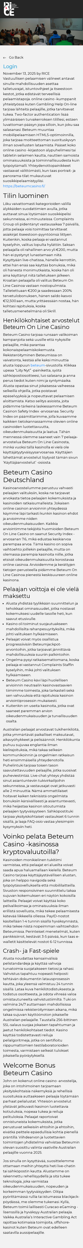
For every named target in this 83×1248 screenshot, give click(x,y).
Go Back (13, 57)
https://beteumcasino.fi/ (24, 186)
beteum (38, 365)
